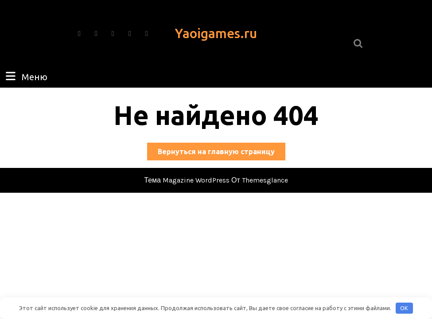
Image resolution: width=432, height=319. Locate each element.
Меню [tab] (25, 76)
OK (404, 308)
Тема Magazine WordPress (187, 180)
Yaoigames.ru (216, 33)
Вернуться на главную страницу (221, 153)
